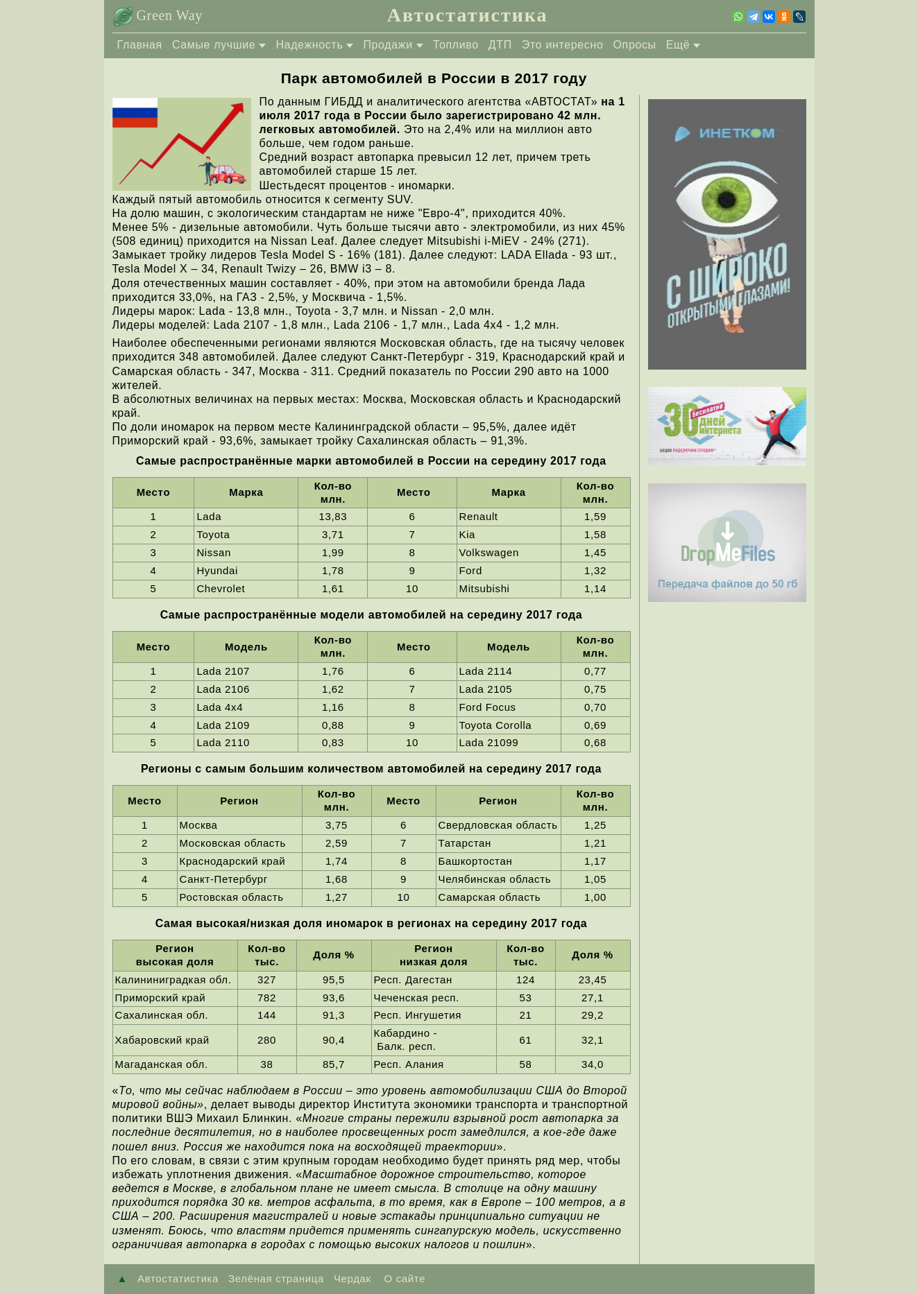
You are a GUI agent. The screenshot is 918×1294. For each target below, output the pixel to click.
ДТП (500, 45)
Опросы (634, 45)
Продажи (387, 45)
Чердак (352, 1278)
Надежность (309, 45)
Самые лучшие (214, 45)
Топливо (456, 45)
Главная (139, 45)
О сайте (403, 1278)
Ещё (678, 45)
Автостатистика (467, 15)
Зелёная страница (276, 1278)
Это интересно (563, 45)
